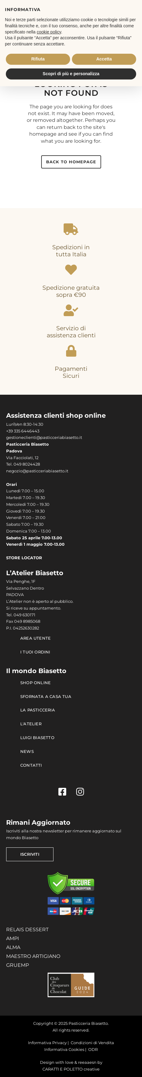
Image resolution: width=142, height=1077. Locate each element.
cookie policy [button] (49, 31)
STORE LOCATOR (24, 558)
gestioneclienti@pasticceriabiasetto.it (44, 437)
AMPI (12, 938)
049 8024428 (27, 464)
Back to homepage (71, 161)
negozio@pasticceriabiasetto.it (37, 471)
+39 (10, 431)
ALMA (13, 947)
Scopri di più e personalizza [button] (71, 73)
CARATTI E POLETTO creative (71, 1069)
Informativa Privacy (47, 1042)
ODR (93, 1049)
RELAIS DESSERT (27, 929)
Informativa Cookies (64, 1049)
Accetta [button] (104, 58)
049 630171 (24, 615)
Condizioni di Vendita (92, 1042)
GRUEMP (17, 965)
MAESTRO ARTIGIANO (33, 956)
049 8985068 (27, 621)
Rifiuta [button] (38, 58)
